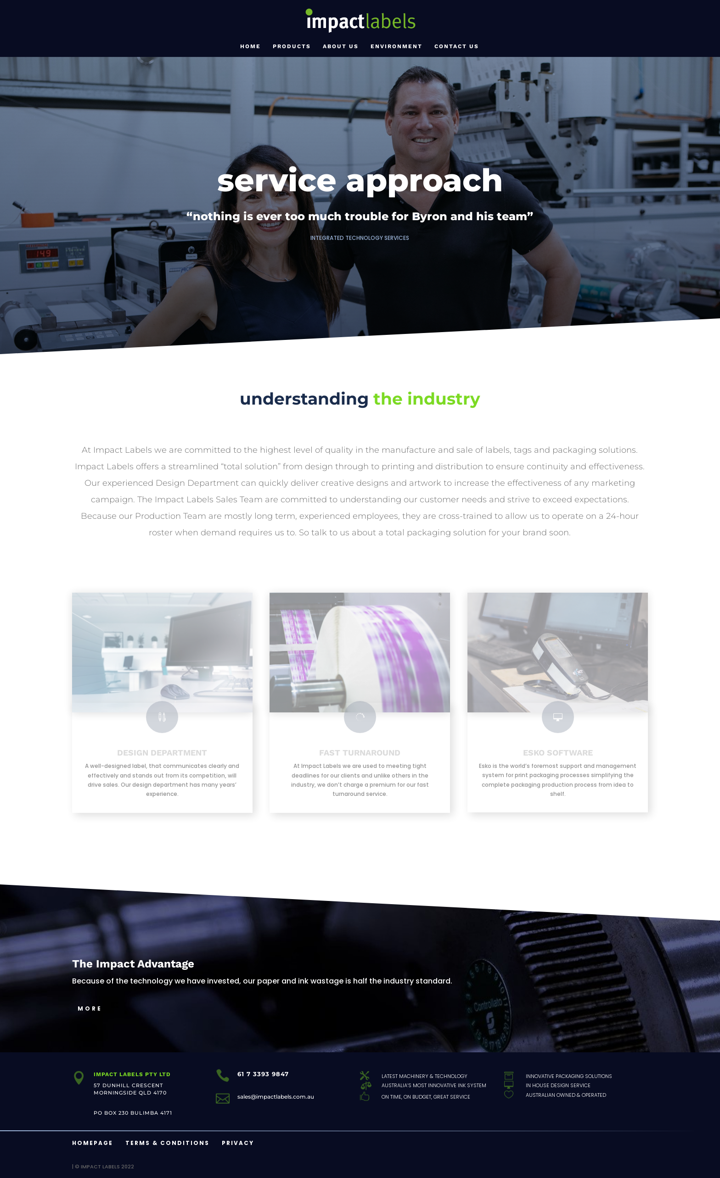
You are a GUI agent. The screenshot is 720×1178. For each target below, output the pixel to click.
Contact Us (456, 46)
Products (292, 46)
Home (250, 46)
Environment (396, 46)
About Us (341, 46)
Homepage (92, 1143)
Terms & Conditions (167, 1143)
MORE (90, 1008)
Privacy (238, 1143)
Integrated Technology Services (359, 238)
